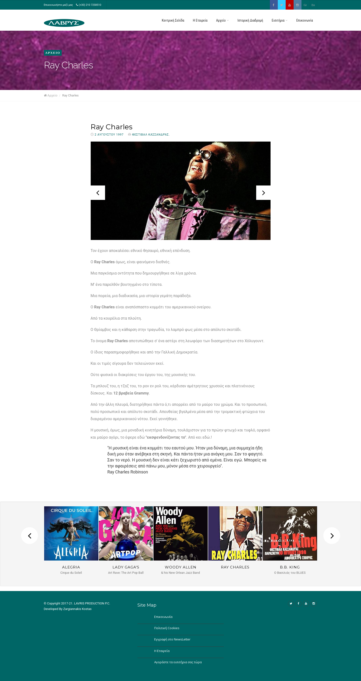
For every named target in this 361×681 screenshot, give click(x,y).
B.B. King (290, 567)
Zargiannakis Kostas (77, 609)
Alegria (71, 567)
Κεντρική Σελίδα (173, 20)
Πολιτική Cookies (166, 628)
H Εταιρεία (200, 20)
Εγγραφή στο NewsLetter (172, 639)
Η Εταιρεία (162, 651)
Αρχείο (222, 20)
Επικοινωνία (304, 20)
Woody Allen (180, 567)
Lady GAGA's (125, 567)
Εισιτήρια (280, 20)
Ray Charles (111, 126)
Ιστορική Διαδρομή (250, 20)
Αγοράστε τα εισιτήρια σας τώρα (178, 662)
